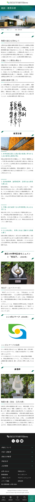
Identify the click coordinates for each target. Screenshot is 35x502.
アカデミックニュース (24, 477)
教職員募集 (4, 474)
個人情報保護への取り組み (9, 484)
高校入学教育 (6, 456)
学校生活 (4, 461)
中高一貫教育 (6, 452)
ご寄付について (5, 477)
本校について (9, 29)
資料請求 (10, 499)
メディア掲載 (5, 481)
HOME (2, 29)
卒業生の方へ (22, 471)
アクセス (17, 499)
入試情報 (4, 466)
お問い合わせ (5, 471)
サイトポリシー (22, 474)
